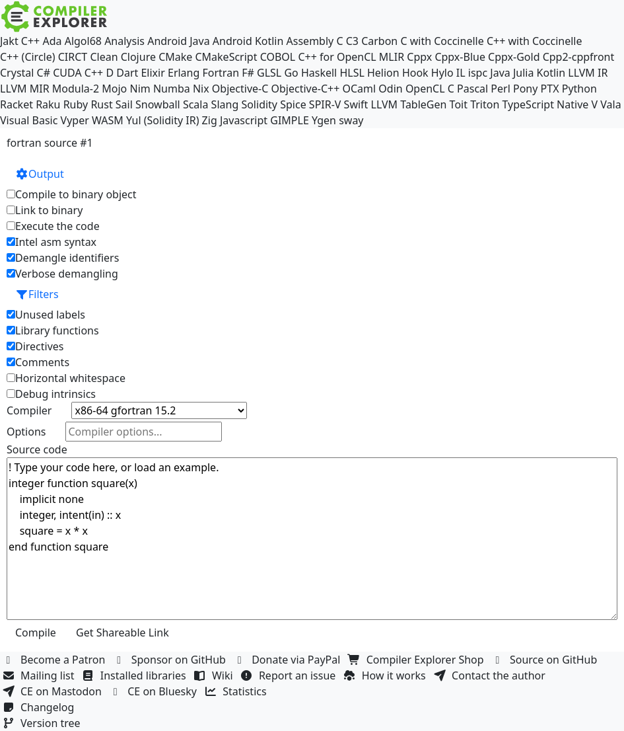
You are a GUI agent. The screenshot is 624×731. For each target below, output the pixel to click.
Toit (459, 104)
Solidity (259, 104)
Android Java (178, 41)
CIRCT (73, 57)
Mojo (114, 88)
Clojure (138, 57)
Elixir (152, 72)
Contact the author (491, 675)
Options (26, 431)
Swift (356, 104)
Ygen (324, 120)
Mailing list (40, 675)
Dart (127, 72)
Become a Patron (55, 659)
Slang (225, 104)
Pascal (472, 88)
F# (248, 72)
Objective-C (240, 88)
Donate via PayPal (288, 659)
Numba (171, 88)
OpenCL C (429, 88)
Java (500, 72)
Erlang (183, 72)
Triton (484, 104)
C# (43, 72)
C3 (352, 41)
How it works (386, 675)
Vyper (75, 120)
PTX (550, 88)
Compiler (29, 410)
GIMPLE (289, 120)
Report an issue (289, 675)
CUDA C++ (78, 72)
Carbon (379, 41)
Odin (390, 88)
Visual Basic (28, 120)
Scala (196, 104)
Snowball (157, 104)
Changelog (40, 707)
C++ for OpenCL (337, 57)
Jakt (9, 41)
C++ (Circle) (27, 57)
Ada (51, 41)
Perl (500, 88)
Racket (16, 104)
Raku (48, 104)
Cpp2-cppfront (579, 57)
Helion (383, 72)
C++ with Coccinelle (534, 41)
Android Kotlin (248, 41)
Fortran (221, 72)
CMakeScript (226, 57)
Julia (523, 72)
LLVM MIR (25, 88)
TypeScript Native (546, 104)
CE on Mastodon (53, 691)
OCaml (359, 88)
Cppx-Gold (513, 57)
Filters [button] (37, 294)
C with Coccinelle (441, 41)
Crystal (17, 72)
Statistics (237, 691)
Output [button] (39, 174)
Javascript (243, 120)
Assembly (310, 41)
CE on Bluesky (154, 691)
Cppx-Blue (459, 57)
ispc (477, 72)
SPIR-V (325, 104)
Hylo (442, 72)
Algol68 (83, 41)
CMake (175, 57)
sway (351, 120)
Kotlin (551, 72)
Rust (101, 104)
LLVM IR (587, 72)
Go (291, 72)
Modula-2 (75, 88)
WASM (107, 120)
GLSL (269, 72)
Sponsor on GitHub (171, 659)
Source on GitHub (546, 659)
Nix (201, 88)
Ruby (75, 104)
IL (461, 72)
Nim (139, 88)
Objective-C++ (305, 88)
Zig (209, 120)
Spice (293, 104)
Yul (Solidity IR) (162, 120)
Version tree (43, 723)
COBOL (278, 57)
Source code (37, 449)
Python (579, 88)
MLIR (391, 57)
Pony (525, 88)
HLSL (351, 72)
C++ (30, 41)
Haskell (319, 72)
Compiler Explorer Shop (417, 659)
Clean (104, 57)
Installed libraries (135, 675)
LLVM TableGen (409, 104)
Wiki (214, 675)
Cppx (419, 57)
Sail (124, 104)
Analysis (124, 41)
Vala (610, 104)
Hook (415, 72)
